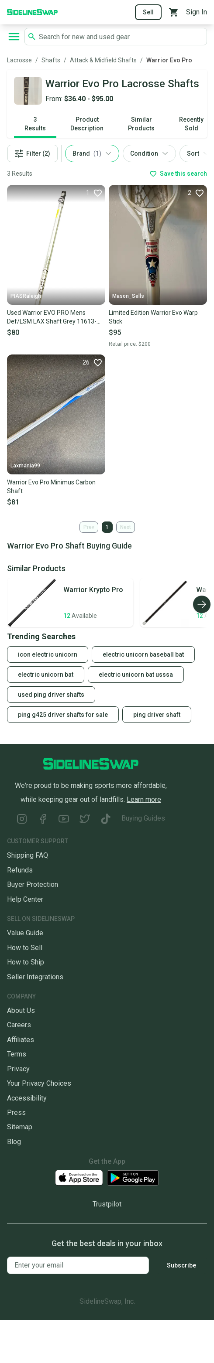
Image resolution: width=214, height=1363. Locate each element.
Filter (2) (32, 154)
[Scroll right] (202, 604)
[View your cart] (174, 12)
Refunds (20, 870)
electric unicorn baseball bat (143, 654)
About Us (21, 1010)
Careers (19, 1025)
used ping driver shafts (51, 694)
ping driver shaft (156, 714)
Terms (16, 1054)
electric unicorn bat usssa (136, 674)
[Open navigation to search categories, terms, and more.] (14, 36)
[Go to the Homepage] (32, 11)
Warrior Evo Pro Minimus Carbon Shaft (51, 486)
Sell (148, 12)
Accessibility (27, 1098)
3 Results (35, 124)
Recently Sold (191, 124)
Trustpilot (107, 1204)
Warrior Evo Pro (169, 60)
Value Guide (25, 933)
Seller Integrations (35, 977)
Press (16, 1112)
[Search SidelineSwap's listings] (121, 36)
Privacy (18, 1069)
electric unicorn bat (45, 674)
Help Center (25, 899)
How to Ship (25, 962)
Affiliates (20, 1040)
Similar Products (141, 124)
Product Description (87, 124)
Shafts (50, 60)
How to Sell (24, 948)
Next (125, 527)
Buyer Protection (32, 884)
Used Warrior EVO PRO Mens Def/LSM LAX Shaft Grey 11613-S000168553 (52, 317)
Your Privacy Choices (39, 1083)
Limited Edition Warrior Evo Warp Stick (153, 317)
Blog (14, 1142)
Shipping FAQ (27, 855)
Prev (88, 527)
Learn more (144, 799)
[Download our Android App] (133, 1178)
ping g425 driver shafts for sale (63, 714)
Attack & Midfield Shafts (103, 60)
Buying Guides (143, 818)
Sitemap (19, 1127)
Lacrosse (19, 60)
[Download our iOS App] (79, 1178)
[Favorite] (94, 193)
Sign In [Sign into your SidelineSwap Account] (196, 12)
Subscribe (181, 1265)
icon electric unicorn (47, 654)
